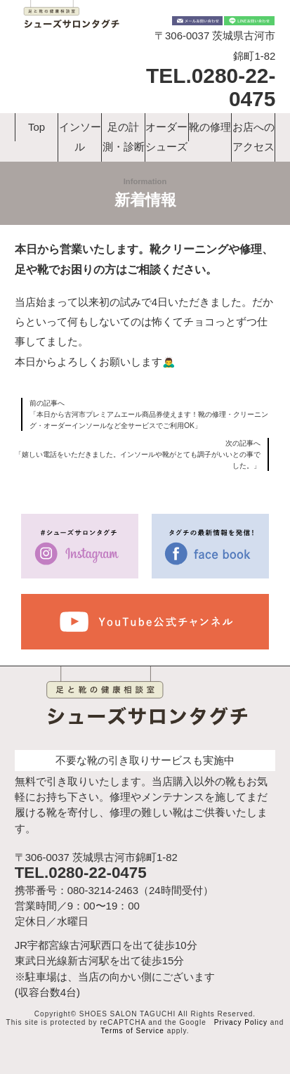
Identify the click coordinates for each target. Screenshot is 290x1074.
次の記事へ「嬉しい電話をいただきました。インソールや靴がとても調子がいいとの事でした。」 (138, 454)
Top (36, 127)
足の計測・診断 (124, 137)
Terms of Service (132, 1031)
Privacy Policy (241, 1022)
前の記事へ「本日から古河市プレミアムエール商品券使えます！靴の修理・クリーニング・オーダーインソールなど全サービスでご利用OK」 (148, 414)
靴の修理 (210, 127)
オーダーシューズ (166, 137)
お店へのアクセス (253, 137)
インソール (80, 137)
